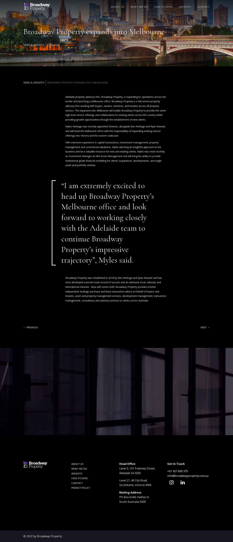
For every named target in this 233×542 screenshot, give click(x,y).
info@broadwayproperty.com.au (187, 476)
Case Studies (163, 7)
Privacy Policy (80, 487)
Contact (203, 7)
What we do (79, 468)
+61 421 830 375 (178, 471)
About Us (117, 7)
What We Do (139, 7)
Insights (185, 7)
